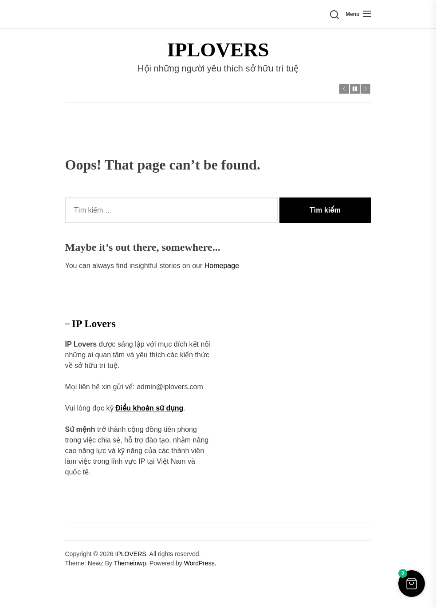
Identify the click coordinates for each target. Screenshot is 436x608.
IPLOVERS (218, 50)
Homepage (221, 265)
